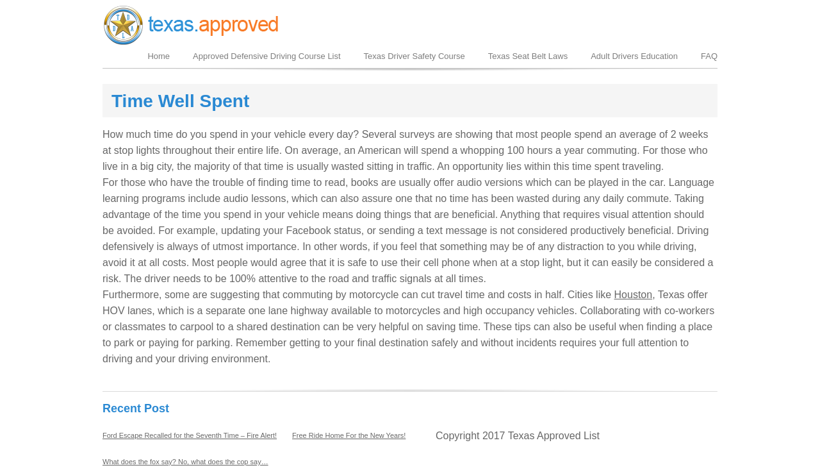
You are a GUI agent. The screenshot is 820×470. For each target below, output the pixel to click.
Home (158, 56)
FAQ (709, 56)
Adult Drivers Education (634, 56)
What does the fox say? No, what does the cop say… (185, 462)
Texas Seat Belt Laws (528, 56)
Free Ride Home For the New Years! (349, 435)
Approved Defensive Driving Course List (267, 56)
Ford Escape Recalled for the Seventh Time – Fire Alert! (189, 435)
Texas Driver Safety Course (414, 56)
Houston (633, 294)
